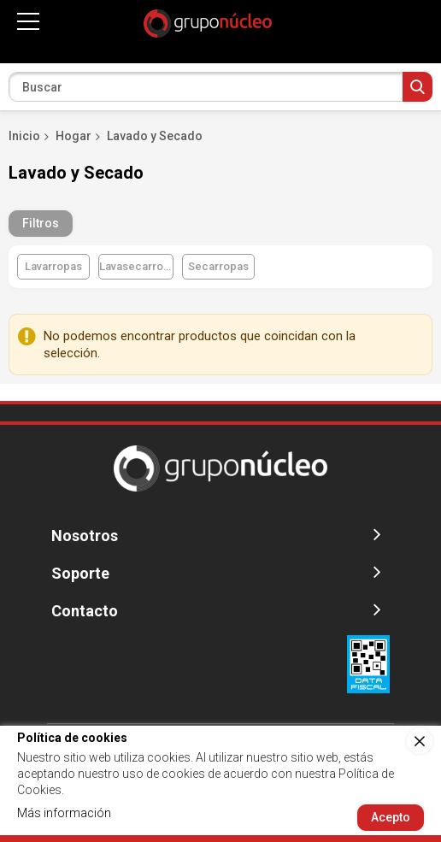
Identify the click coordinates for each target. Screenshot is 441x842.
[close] (419, 741)
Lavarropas (53, 266)
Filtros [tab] (40, 223)
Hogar (73, 136)
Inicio (24, 136)
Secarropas (218, 266)
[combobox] (220, 87)
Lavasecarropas (136, 266)
